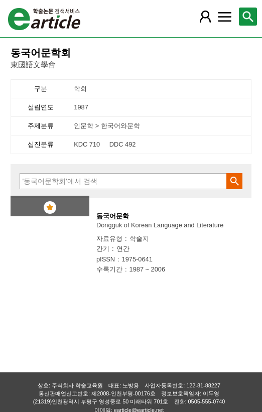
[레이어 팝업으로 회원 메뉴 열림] (205, 17)
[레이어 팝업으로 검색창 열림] (248, 17)
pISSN (105, 259)
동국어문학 (112, 216)
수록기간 (109, 269)
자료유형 (109, 238)
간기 (102, 248)
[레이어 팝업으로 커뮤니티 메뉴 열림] (224, 17)
